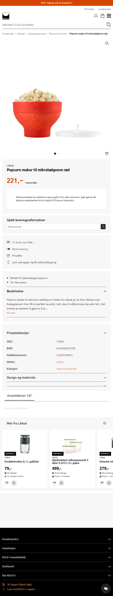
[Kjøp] (14, 483)
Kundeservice (104, 9)
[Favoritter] (7, 483)
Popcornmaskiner (58, 33)
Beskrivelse (15, 291)
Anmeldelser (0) (19, 395)
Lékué (10, 165)
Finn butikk (89, 9)
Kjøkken (21, 33)
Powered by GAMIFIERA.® (17, 408)
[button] (106, 153)
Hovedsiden (8, 33)
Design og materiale (21, 377)
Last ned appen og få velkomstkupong (34, 262)
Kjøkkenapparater (37, 33)
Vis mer (11, 313)
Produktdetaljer (18, 332)
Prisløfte (17, 255)
